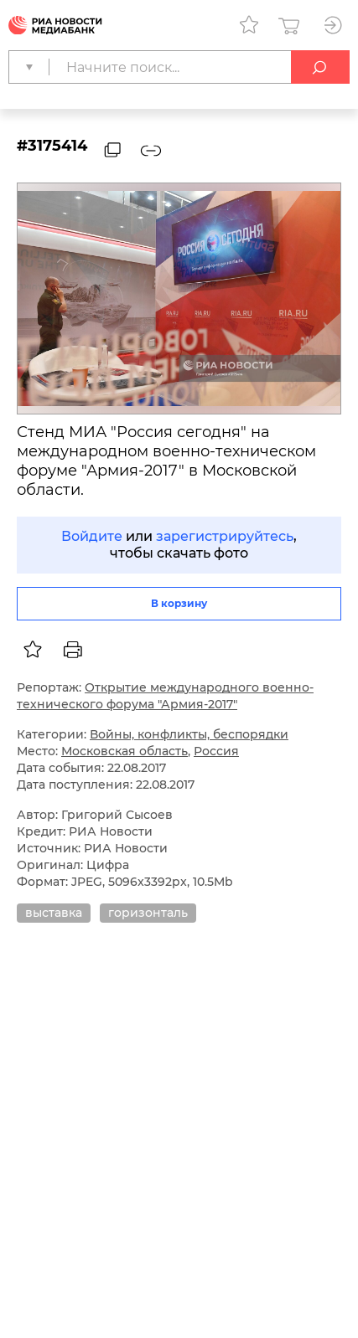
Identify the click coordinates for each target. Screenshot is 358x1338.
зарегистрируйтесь (224, 536)
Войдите (91, 536)
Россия (216, 751)
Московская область (124, 751)
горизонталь (148, 912)
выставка (53, 912)
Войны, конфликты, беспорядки (189, 734)
